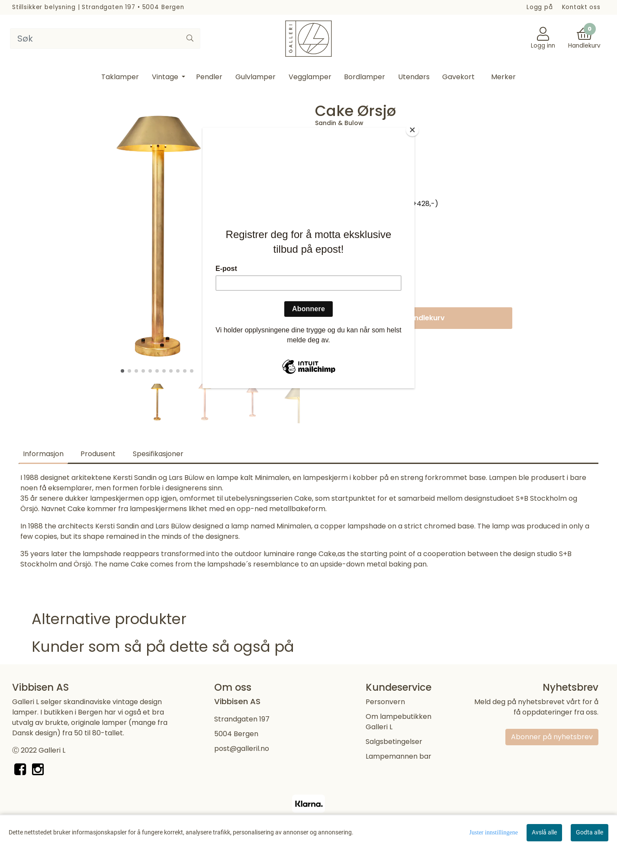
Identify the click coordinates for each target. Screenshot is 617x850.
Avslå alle (544, 832)
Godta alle (589, 832)
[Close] (412, 129)
